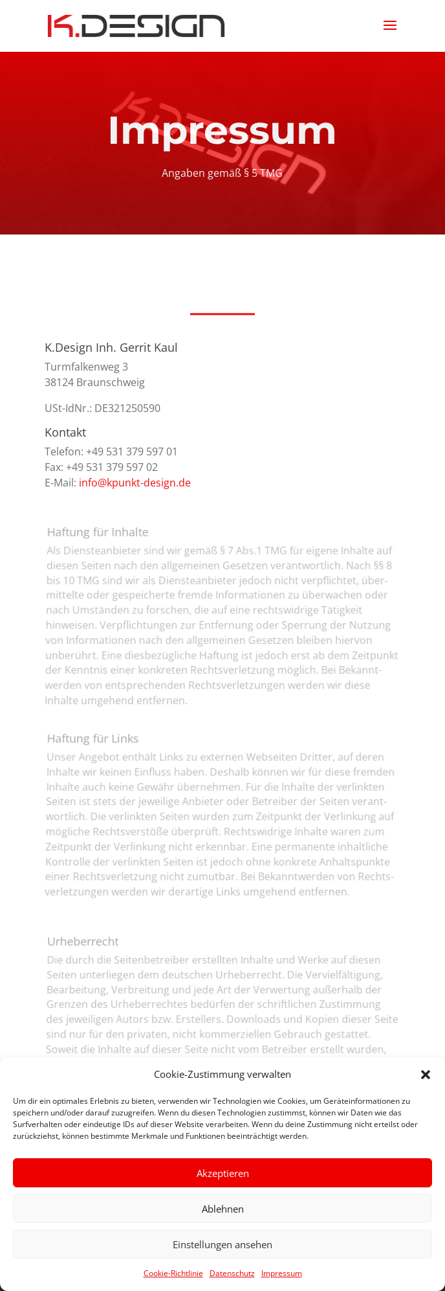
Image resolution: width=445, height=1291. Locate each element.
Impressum (281, 1273)
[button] (425, 1074)
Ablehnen (223, 1208)
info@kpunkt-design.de (135, 482)
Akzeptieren (223, 1173)
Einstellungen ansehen (222, 1244)
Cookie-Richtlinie (173, 1273)
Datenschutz (232, 1273)
